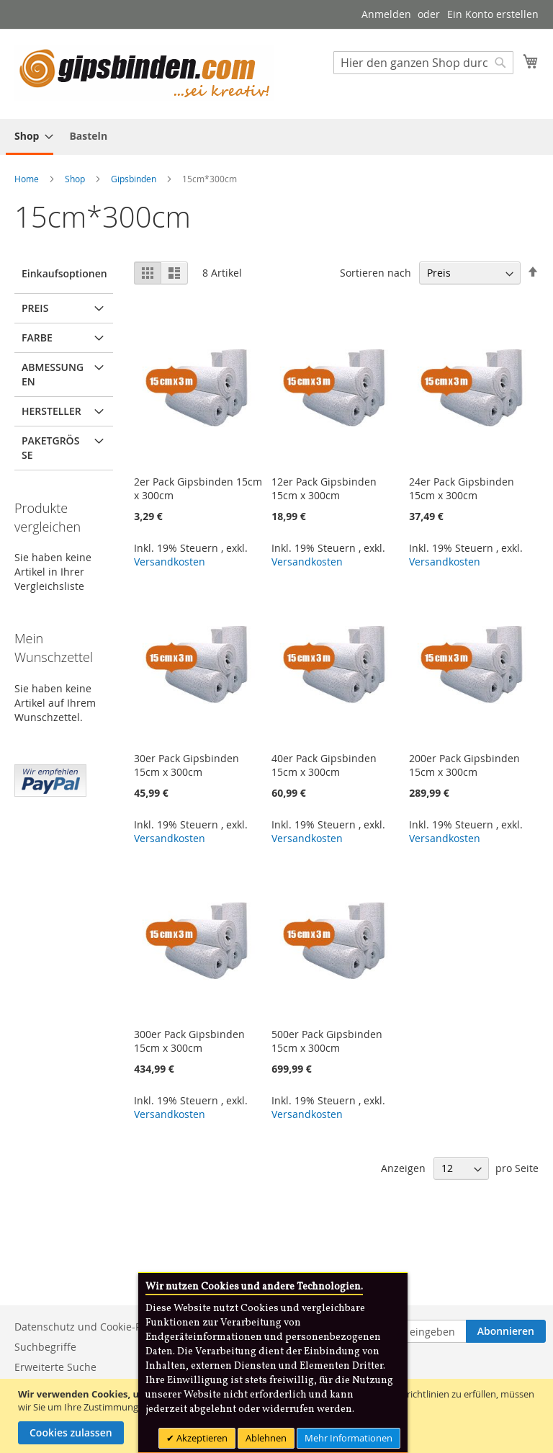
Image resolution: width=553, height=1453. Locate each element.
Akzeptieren (201, 1437)
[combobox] (423, 62)
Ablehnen (266, 1437)
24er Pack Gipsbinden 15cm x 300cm (461, 488)
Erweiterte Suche (55, 1367)
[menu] (276, 137)
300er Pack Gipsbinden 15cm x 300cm (189, 1041)
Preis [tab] (35, 308)
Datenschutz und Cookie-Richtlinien (100, 1326)
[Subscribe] (506, 1331)
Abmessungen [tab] (53, 374)
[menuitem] (29, 137)
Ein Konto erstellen (493, 14)
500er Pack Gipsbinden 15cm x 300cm (326, 1041)
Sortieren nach (375, 273)
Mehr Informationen (348, 1437)
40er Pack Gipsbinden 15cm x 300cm (324, 765)
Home (27, 178)
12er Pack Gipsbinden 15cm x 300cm (324, 488)
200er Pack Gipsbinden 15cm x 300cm (464, 765)
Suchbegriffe (45, 1347)
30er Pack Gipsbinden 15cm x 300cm (186, 765)
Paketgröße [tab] (50, 448)
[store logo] (144, 73)
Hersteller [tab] (51, 411)
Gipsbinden (134, 178)
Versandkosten (169, 561)
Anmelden (386, 14)
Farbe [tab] (37, 337)
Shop (76, 178)
